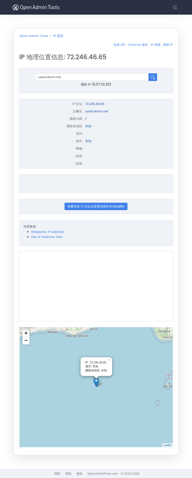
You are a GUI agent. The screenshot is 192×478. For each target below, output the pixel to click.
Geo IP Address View (47, 237)
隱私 (69, 473)
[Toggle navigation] (175, 7)
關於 (58, 473)
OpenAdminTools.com (102, 473)
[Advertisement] (96, 183)
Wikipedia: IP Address (47, 232)
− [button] (25, 341)
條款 (80, 473)
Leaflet (167, 445)
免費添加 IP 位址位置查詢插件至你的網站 (96, 206)
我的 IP (168, 44)
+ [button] (25, 333)
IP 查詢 (58, 36)
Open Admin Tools (33, 36)
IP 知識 (155, 44)
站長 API (119, 44)
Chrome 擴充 (138, 44)
